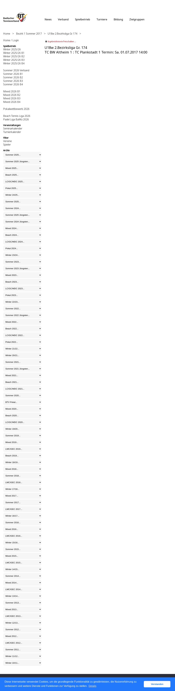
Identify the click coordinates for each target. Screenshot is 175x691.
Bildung (118, 19)
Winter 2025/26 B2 (13, 56)
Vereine (7, 141)
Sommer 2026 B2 (13, 77)
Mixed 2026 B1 (11, 91)
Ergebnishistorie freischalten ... (62, 41)
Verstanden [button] (157, 684)
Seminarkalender (12, 128)
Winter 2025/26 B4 (13, 63)
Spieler (7, 144)
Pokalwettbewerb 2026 (16, 109)
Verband (63, 19)
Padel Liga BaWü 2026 (16, 119)
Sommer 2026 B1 (13, 74)
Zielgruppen (136, 19)
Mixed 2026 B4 (11, 102)
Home (6, 33)
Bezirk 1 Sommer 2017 (29, 33)
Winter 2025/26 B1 (13, 53)
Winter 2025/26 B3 (13, 60)
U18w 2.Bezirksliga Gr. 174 (62, 33)
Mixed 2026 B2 (11, 95)
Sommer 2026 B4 (13, 84)
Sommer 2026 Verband (16, 70)
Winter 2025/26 (12, 49)
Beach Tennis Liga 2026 (16, 116)
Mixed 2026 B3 (11, 98)
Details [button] (92, 686)
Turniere (101, 19)
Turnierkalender (12, 132)
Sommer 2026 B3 (13, 81)
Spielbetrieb (82, 19)
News (48, 19)
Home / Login (11, 40)
